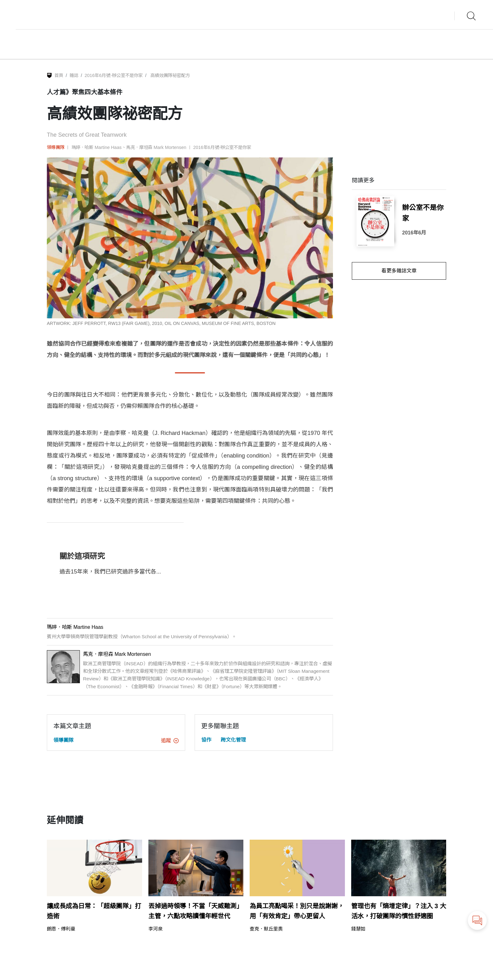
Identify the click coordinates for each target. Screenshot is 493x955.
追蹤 (170, 740)
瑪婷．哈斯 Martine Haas (96, 147)
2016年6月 (414, 232)
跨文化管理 (233, 740)
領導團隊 (55, 147)
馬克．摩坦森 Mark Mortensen (156, 147)
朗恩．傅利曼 (61, 928)
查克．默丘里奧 (266, 928)
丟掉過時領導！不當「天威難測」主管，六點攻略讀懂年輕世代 (195, 911)
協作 (206, 740)
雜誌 (73, 75)
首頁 (58, 75)
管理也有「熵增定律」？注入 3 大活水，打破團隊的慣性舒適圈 (398, 911)
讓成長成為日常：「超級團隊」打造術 (94, 911)
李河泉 (155, 928)
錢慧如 (358, 928)
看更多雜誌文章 (399, 270)
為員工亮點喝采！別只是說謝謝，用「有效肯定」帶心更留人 (297, 911)
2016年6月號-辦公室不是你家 (114, 75)
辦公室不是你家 (423, 213)
